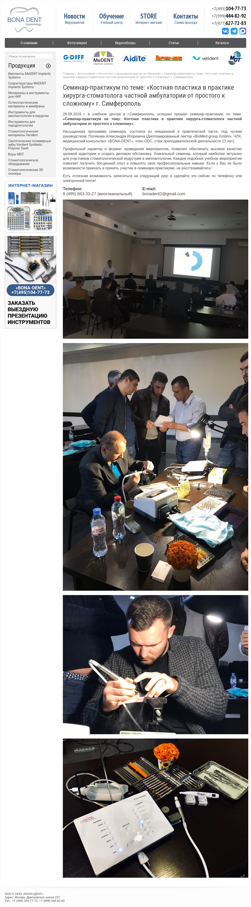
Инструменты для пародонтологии (21, 123)
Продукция (21, 65)
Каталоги (222, 43)
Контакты (186, 15)
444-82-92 (229, 15)
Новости (74, 15)
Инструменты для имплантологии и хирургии (28, 114)
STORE (148, 15)
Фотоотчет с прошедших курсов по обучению (129, 73)
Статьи (174, 43)
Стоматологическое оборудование (23, 162)
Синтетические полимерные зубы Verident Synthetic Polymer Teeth (29, 144)
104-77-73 (229, 8)
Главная (68, 73)
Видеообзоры (125, 43)
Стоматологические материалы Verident (23, 133)
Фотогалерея (77, 43)
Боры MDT (16, 154)
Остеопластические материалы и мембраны (26, 104)
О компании (29, 43)
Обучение (111, 15)
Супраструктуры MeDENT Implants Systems (27, 85)
